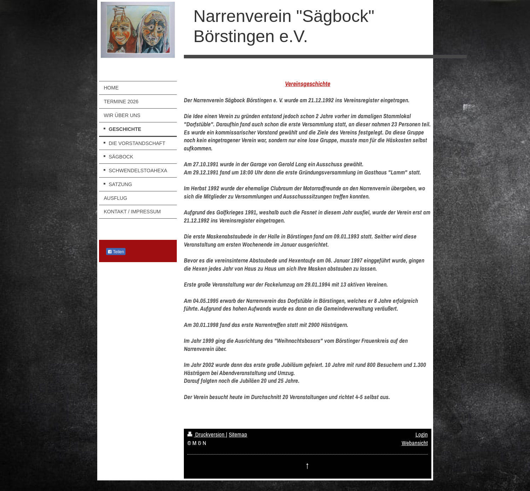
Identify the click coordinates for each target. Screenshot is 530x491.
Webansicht (415, 442)
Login (421, 434)
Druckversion (206, 434)
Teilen (115, 251)
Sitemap (238, 434)
